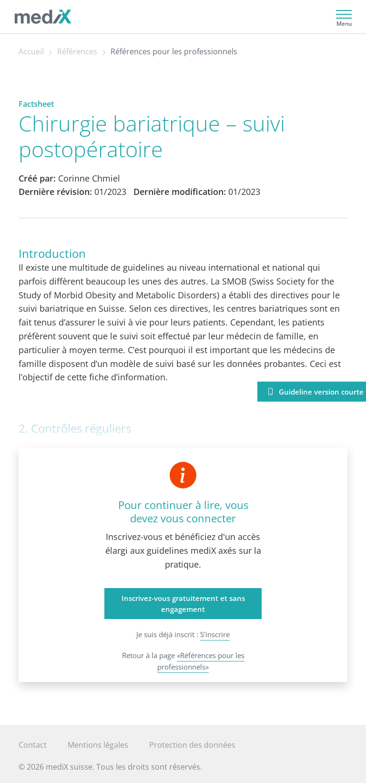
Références (77, 51)
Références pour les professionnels (174, 51)
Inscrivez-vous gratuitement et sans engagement (183, 603)
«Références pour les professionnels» (200, 661)
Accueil (31, 51)
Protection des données (192, 745)
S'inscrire (215, 634)
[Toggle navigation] (342, 17)
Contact (33, 745)
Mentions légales (98, 745)
